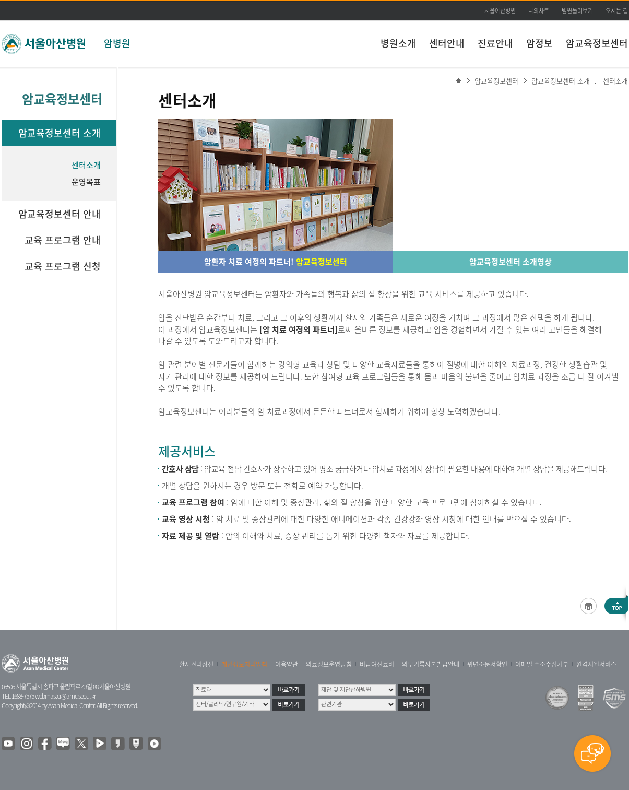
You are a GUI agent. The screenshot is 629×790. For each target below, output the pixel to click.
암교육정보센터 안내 (59, 214)
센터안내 (447, 43)
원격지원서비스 (596, 664)
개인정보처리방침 (244, 664)
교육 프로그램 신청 (63, 266)
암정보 (539, 43)
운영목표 (86, 181)
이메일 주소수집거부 (541, 664)
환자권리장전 (196, 664)
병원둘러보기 (577, 10)
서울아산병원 (500, 10)
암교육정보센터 (597, 43)
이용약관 (286, 664)
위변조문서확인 (487, 664)
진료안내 (495, 43)
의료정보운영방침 (329, 664)
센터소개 (615, 80)
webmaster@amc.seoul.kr (65, 696)
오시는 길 (617, 10)
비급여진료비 (377, 664)
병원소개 (398, 43)
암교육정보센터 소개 (560, 80)
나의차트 (538, 10)
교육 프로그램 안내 (63, 240)
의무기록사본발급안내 (430, 664)
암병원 (117, 43)
